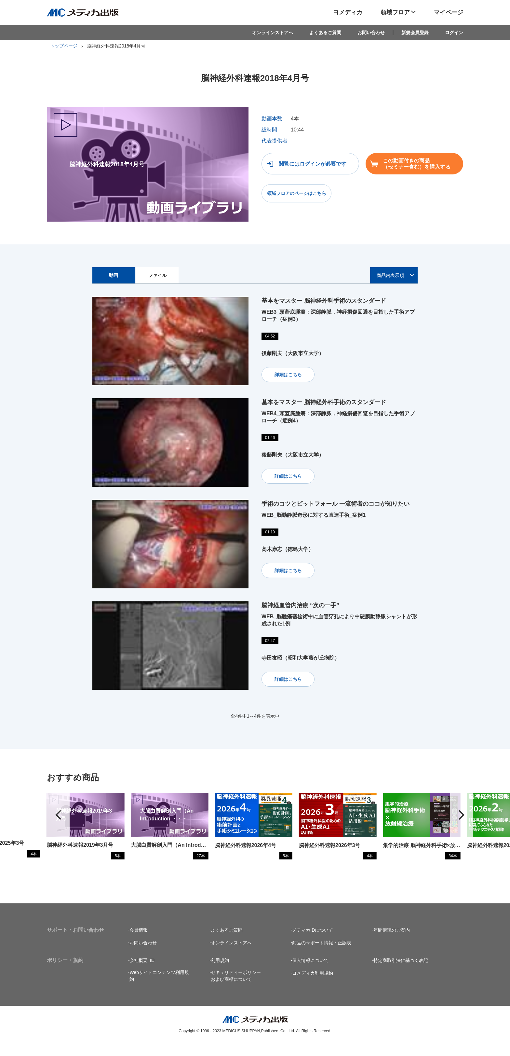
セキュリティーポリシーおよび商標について (236, 988)
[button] (461, 821)
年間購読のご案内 (391, 942)
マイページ (448, 12)
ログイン (454, 32)
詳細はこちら (288, 374)
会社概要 (138, 973)
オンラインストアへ (272, 32)
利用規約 (220, 973)
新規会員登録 (415, 32)
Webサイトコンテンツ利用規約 (159, 988)
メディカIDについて (312, 942)
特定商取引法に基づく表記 (400, 973)
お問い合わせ (371, 32)
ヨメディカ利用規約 (312, 985)
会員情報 (138, 942)
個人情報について (310, 973)
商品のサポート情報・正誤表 (321, 955)
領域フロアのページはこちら (296, 193)
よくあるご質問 (325, 32)
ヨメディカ (347, 12)
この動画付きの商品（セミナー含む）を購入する (416, 164)
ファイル (157, 275)
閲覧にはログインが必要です (312, 164)
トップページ (63, 45)
